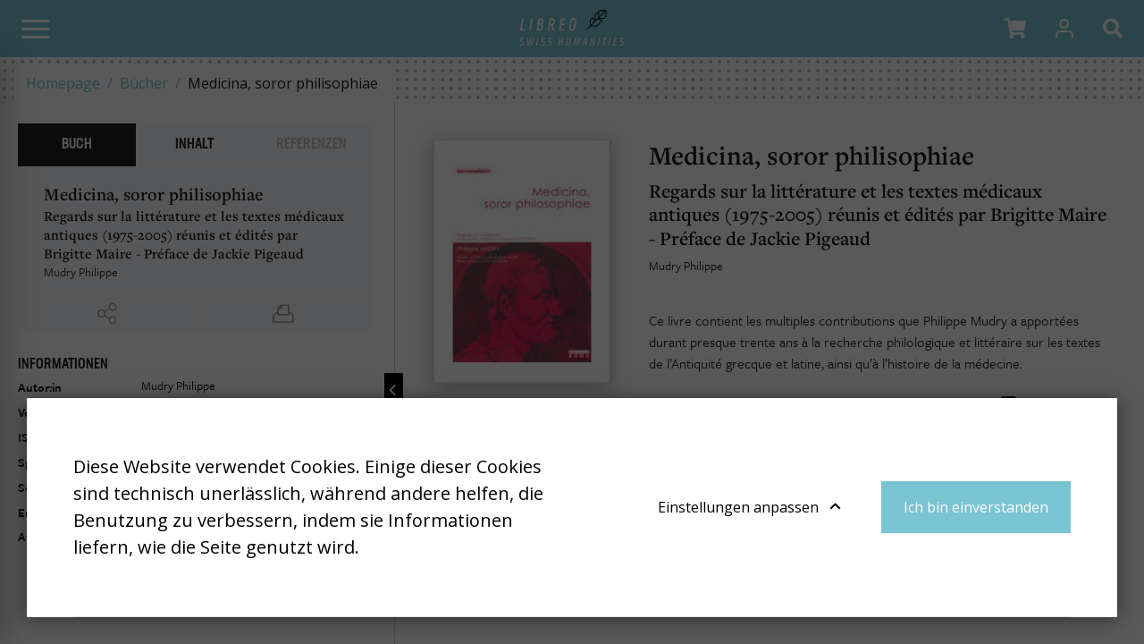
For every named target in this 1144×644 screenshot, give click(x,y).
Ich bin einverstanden (976, 507)
